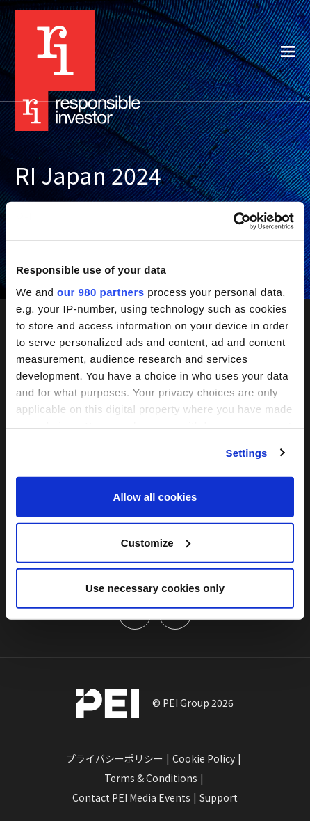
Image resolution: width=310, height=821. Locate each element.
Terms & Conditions (150, 778)
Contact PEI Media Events (131, 797)
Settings (247, 452)
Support (218, 797)
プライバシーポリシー (114, 758)
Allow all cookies (155, 497)
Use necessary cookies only (155, 588)
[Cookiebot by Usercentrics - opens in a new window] (233, 221)
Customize (155, 542)
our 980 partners (101, 291)
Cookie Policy (203, 758)
